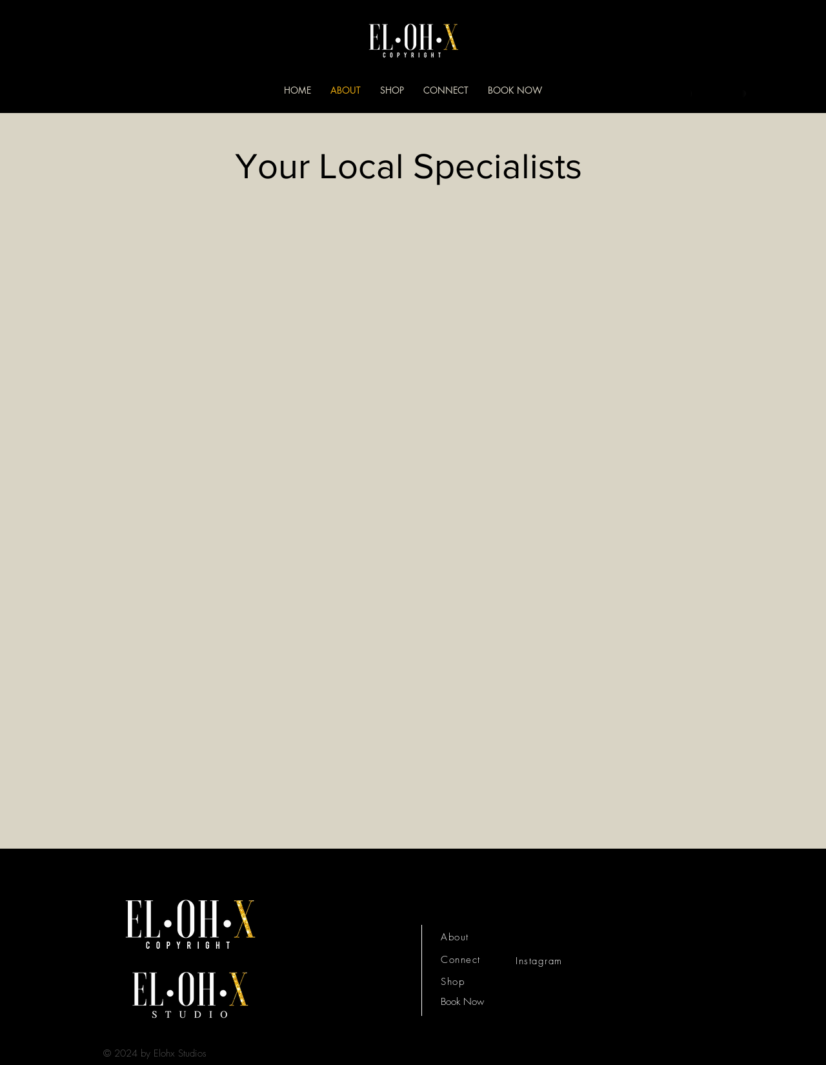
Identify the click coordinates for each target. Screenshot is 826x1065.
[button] (767, 92)
